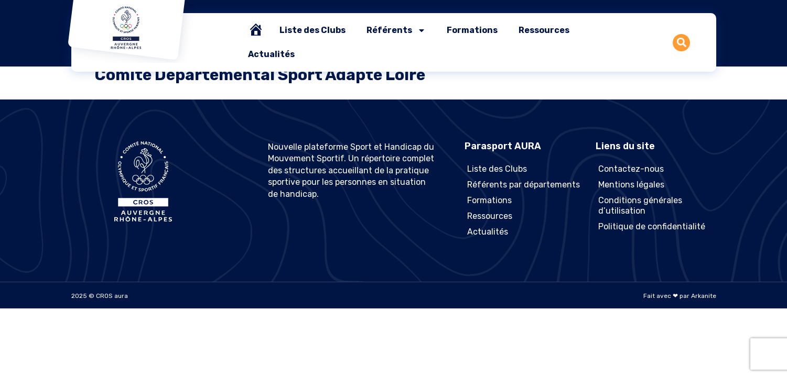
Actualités (271, 54)
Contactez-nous (631, 169)
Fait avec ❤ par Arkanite (679, 296)
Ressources (544, 30)
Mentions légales (631, 185)
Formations (472, 30)
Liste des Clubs (312, 30)
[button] (681, 42)
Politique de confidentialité (651, 226)
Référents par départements (523, 185)
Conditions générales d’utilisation (640, 205)
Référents (396, 30)
